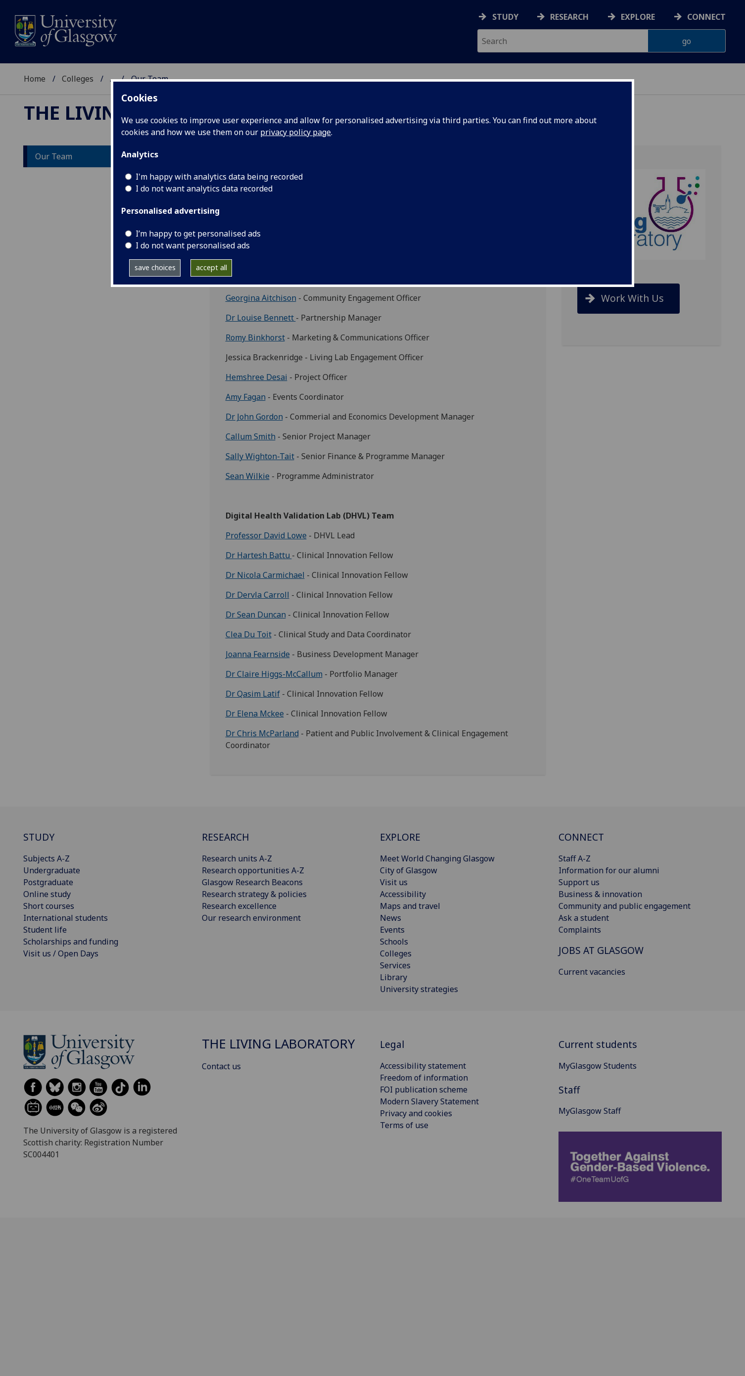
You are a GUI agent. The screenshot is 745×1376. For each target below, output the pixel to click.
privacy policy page (295, 132)
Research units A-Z (237, 858)
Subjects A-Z (46, 858)
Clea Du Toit (249, 634)
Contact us (221, 1066)
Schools (394, 941)
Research (569, 16)
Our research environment (251, 917)
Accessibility (403, 894)
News (390, 917)
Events (392, 929)
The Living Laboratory (278, 1043)
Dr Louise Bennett (261, 317)
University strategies (419, 989)
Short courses (48, 906)
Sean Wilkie (248, 476)
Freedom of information (424, 1077)
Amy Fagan (246, 396)
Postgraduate (48, 882)
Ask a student (584, 917)
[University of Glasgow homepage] (65, 29)
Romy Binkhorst (255, 337)
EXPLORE (400, 837)
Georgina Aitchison (261, 297)
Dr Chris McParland (262, 733)
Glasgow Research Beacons (252, 882)
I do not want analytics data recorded (204, 188)
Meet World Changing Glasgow (437, 858)
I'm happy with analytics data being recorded (219, 176)
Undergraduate (51, 870)
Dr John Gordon (254, 416)
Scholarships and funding (70, 941)
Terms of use (404, 1125)
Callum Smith (251, 436)
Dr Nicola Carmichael (265, 574)
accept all (211, 267)
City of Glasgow (408, 870)
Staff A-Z (575, 858)
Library (393, 977)
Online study (47, 894)
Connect (706, 16)
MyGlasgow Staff (590, 1110)
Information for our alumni (609, 870)
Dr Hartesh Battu (259, 555)
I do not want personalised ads (193, 245)
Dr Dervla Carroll (257, 594)
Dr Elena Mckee (255, 713)
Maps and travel (410, 906)
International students (65, 917)
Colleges (77, 78)
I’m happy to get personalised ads (198, 233)
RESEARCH (225, 837)
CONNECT (581, 837)
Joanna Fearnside (258, 654)
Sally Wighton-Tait (260, 456)
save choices (155, 267)
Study (505, 16)
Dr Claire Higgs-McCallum (274, 673)
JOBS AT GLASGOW (601, 950)
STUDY (38, 837)
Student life (45, 929)
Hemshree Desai (256, 377)
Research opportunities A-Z (253, 870)
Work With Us (632, 298)
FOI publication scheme (423, 1089)
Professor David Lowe (266, 535)
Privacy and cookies (416, 1113)
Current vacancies (592, 971)
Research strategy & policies (254, 894)
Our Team (53, 156)
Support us (579, 882)
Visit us (394, 882)
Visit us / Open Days (60, 953)
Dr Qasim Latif (253, 693)
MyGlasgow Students (598, 1065)
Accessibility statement (423, 1065)
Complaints (580, 929)
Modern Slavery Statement (429, 1101)
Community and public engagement (625, 906)
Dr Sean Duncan (256, 614)
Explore (638, 16)
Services (395, 965)
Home (35, 78)
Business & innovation (600, 894)
